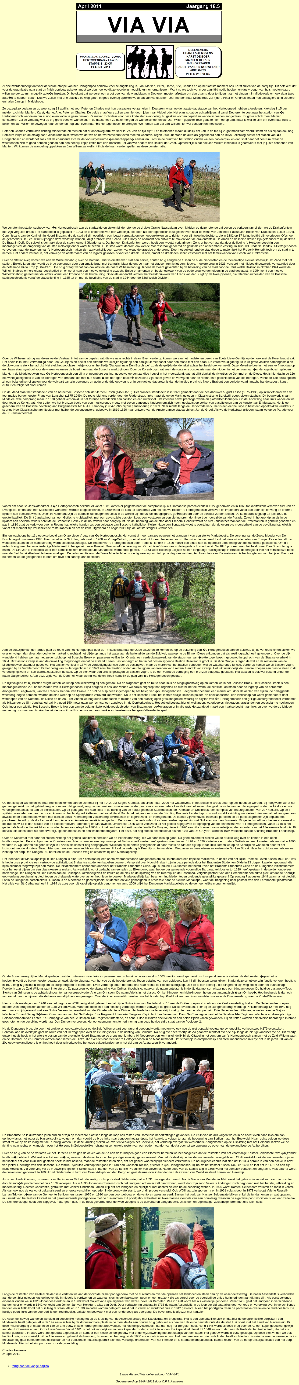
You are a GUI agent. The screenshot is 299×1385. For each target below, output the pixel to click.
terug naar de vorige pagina (30, 1366)
